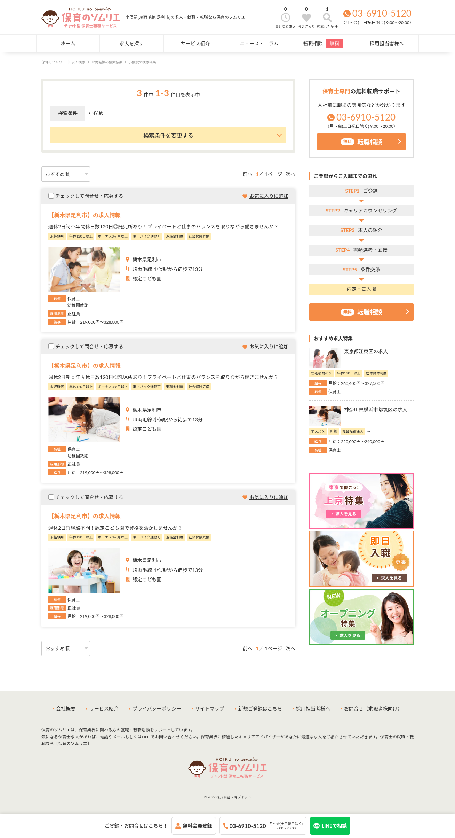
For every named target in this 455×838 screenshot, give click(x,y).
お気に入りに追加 (268, 196)
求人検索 (78, 62)
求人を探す (131, 43)
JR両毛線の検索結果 (107, 62)
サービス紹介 (195, 43)
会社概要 (65, 709)
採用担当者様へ (387, 43)
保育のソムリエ (53, 62)
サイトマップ (209, 709)
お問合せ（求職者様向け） (373, 709)
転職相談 (323, 43)
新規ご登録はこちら (260, 709)
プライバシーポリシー (157, 709)
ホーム (68, 43)
